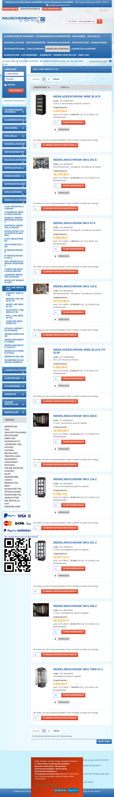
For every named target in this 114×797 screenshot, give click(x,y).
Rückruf (9, 465)
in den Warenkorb (73, 122)
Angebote (45, 55)
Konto (8, 480)
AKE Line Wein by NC (15, 288)
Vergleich (63, 130)
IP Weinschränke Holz (13, 257)
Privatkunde (10, 9)
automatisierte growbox (19, 36)
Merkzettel (11, 483)
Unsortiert (42, 87)
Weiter (56, 79)
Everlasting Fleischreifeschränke (14, 233)
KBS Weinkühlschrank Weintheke (14, 263)
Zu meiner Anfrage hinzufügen (59, 145)
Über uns (83, 55)
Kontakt (9, 471)
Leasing (9, 450)
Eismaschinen (99, 42)
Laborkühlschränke (83, 49)
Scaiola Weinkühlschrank (13, 329)
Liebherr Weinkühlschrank (13, 276)
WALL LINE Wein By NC (14, 316)
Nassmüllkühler (14, 42)
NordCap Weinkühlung (54, 61)
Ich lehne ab (60, 790)
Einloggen (16, 91)
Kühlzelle (93, 36)
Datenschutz (12, 441)
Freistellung (12, 456)
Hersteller (14, 412)
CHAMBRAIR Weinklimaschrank (13, 213)
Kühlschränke (35, 49)
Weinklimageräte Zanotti (14, 346)
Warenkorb (11, 477)
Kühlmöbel (79, 36)
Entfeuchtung (80, 42)
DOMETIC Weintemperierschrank (13, 220)
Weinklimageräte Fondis (14, 340)
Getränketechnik (14, 49)
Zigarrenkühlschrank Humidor (14, 361)
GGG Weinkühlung (13, 245)
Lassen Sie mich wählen (46, 784)
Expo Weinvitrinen (13, 240)
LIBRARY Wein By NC (14, 294)
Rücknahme (11, 435)
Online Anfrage (13, 468)
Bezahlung (11, 453)
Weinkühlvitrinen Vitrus (14, 352)
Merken (11, 85)
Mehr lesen (104, 742)
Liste (65, 87)
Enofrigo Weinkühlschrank (13, 226)
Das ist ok (72, 790)
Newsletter (11, 497)
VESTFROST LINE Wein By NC (15, 311)
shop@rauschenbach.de (59, 5)
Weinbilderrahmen (14, 335)
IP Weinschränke (13, 251)
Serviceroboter (35, 42)
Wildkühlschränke (58, 42)
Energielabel (12, 506)
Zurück (36, 79)
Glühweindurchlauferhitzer (53, 36)
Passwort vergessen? (14, 101)
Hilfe (7, 474)
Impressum (10, 426)
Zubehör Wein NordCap (14, 322)
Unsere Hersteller (64, 55)
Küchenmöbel (30, 55)
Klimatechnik (12, 55)
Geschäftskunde (30, 9)
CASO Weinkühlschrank (14, 207)
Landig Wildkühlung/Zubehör (13, 270)
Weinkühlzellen (14, 356)
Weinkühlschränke (57, 49)
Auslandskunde (52, 9)
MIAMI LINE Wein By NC (14, 305)
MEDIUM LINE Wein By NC (15, 300)
